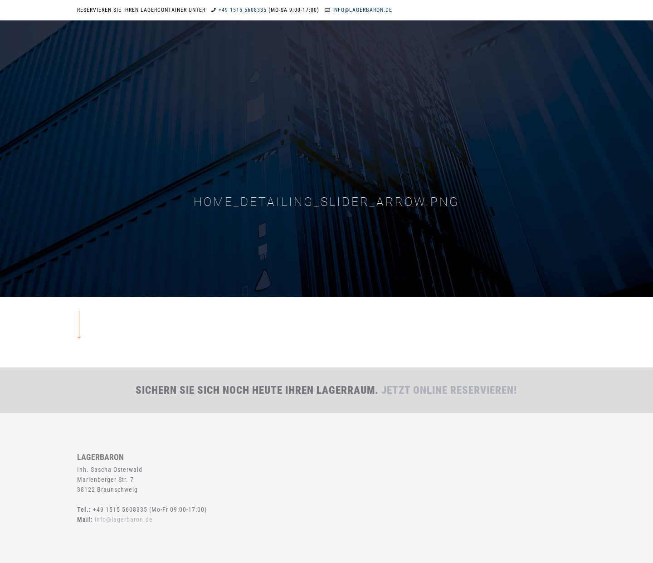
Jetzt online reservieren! (449, 390)
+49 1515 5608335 (243, 10)
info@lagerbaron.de (362, 10)
